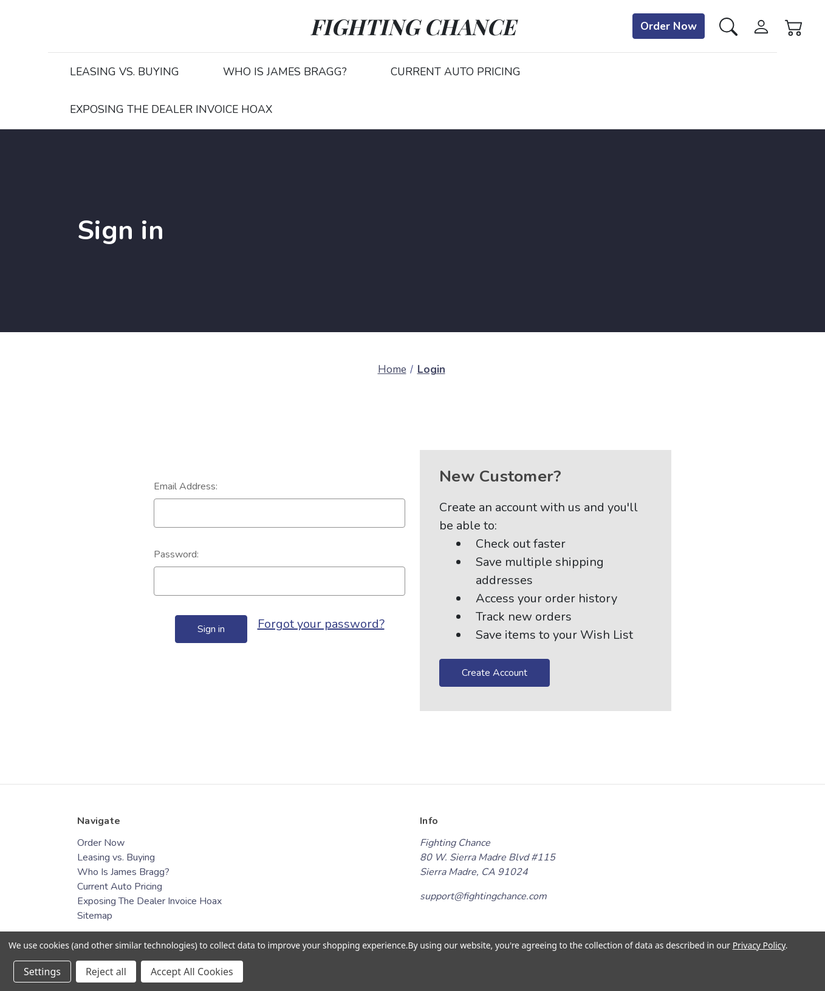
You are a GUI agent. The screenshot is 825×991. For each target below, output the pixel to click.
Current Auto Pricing (456, 71)
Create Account (494, 672)
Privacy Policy (759, 945)
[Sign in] (761, 26)
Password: (176, 554)
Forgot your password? (321, 624)
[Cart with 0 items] (794, 26)
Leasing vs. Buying (124, 71)
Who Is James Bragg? (285, 71)
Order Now (668, 26)
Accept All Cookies (192, 971)
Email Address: (185, 486)
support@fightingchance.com (483, 896)
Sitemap (94, 915)
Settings (42, 971)
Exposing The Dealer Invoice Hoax (171, 109)
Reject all (106, 971)
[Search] (728, 26)
